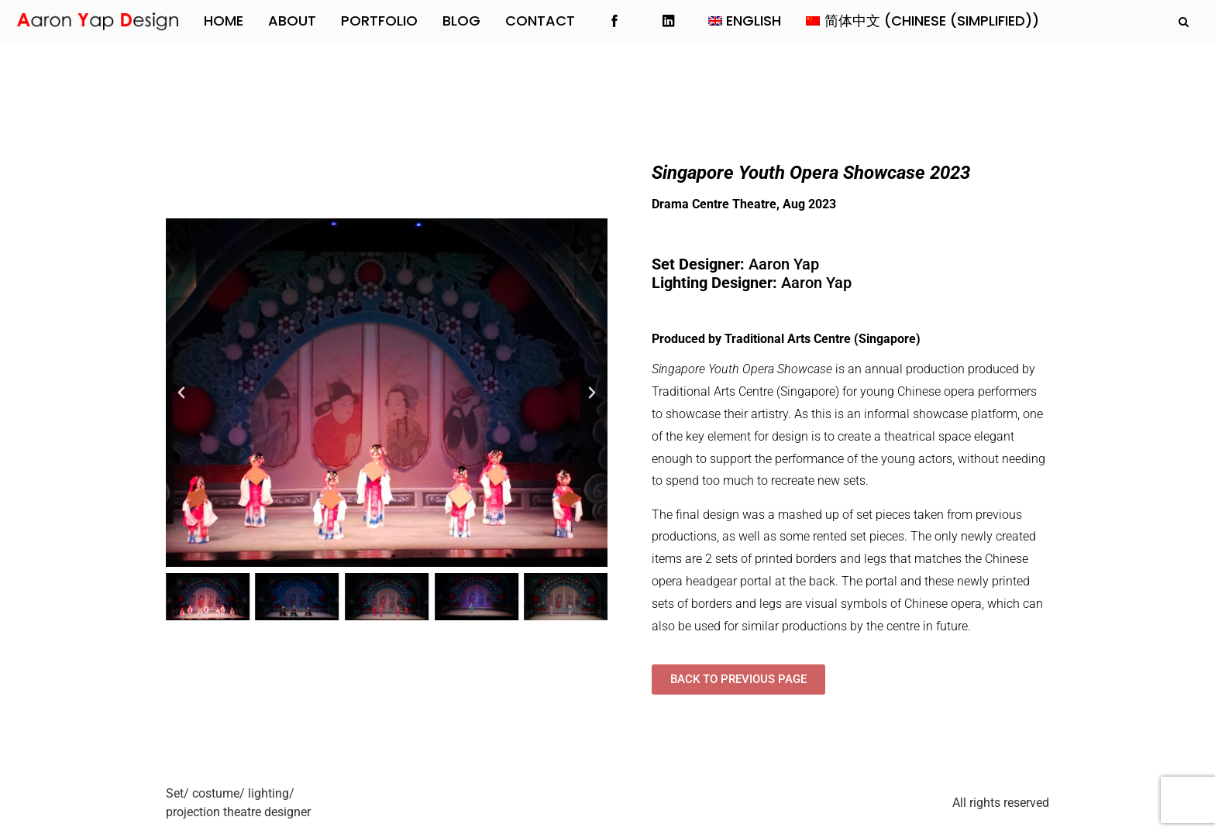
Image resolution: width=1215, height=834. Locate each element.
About (292, 20)
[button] (181, 392)
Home (223, 20)
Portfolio (379, 20)
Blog (461, 20)
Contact (540, 20)
